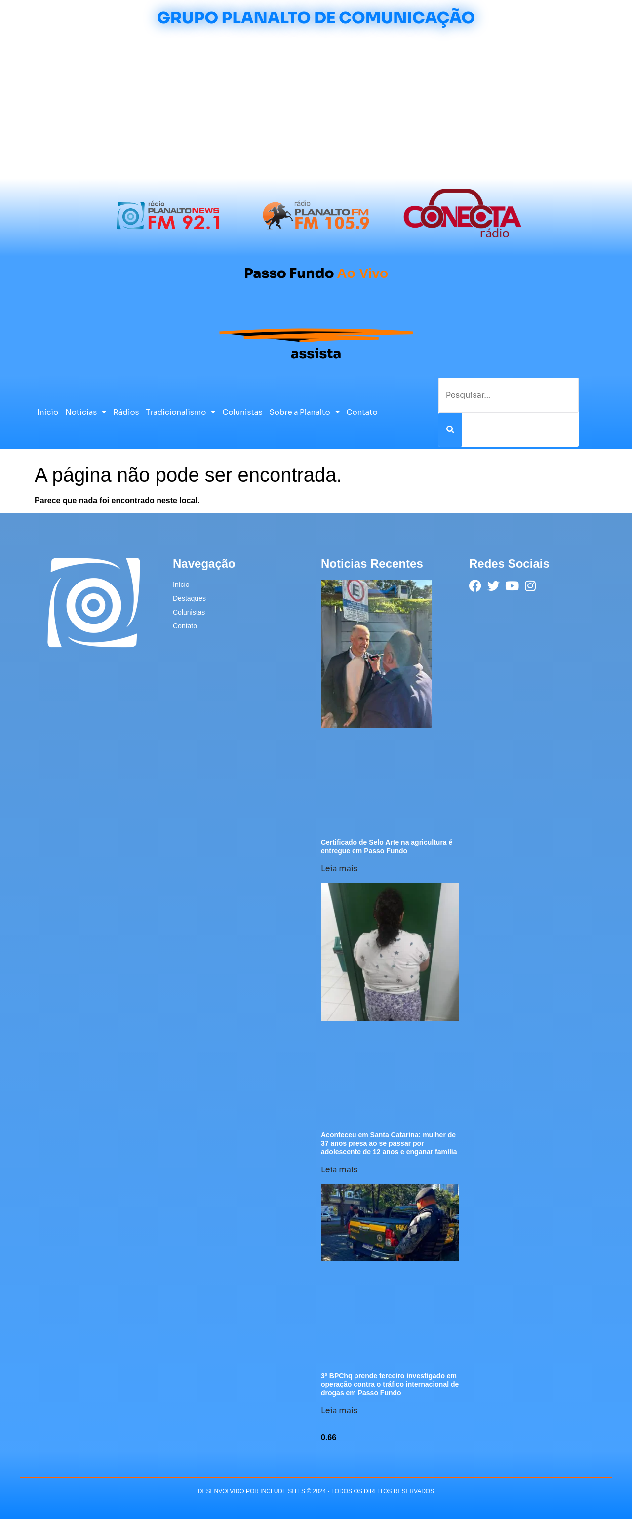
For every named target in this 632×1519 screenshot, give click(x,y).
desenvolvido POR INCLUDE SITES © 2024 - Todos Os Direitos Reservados (316, 1491)
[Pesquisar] (450, 430)
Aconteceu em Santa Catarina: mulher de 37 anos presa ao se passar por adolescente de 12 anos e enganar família (389, 1143)
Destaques (189, 598)
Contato (362, 412)
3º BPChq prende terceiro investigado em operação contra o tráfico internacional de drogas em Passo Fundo (390, 1384)
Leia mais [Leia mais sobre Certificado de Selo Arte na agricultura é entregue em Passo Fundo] (339, 868)
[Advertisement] (316, 105)
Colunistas (242, 412)
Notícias (85, 412)
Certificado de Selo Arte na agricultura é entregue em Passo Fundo (386, 846)
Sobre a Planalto (305, 412)
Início (47, 412)
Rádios (126, 412)
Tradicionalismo (181, 412)
